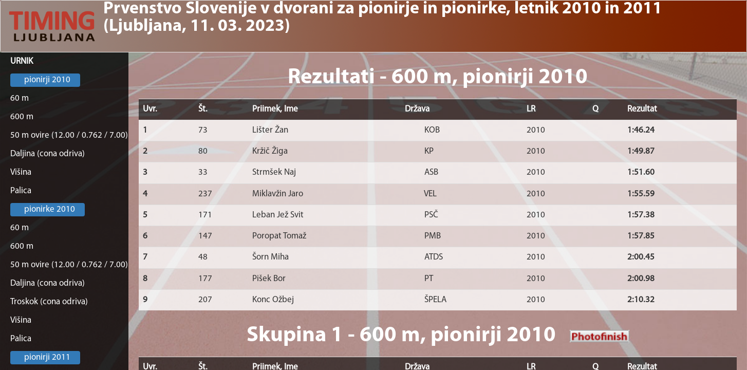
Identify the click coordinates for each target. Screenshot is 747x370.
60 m (19, 98)
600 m (21, 117)
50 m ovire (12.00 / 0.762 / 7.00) (69, 135)
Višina (20, 172)
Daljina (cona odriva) (47, 154)
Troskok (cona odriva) (49, 302)
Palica (20, 191)
